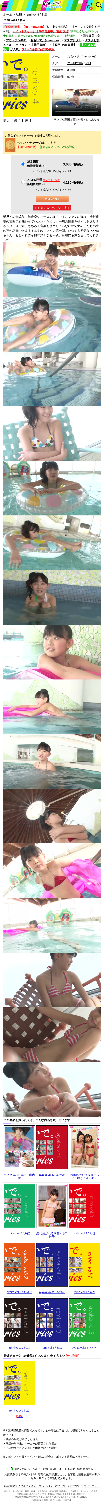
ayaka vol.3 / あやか (85, 1347)
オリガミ (21, 44)
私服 (19, 14)
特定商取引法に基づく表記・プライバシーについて (35, 1486)
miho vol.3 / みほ (84, 1233)
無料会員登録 (85, 1468)
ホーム (7, 14)
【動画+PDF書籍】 (64, 44)
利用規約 (73, 1486)
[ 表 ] (16, 120)
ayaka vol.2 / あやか (19, 1292)
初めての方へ (20, 1468)
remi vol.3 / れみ (52, 1347)
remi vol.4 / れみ (19, 1410)
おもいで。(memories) (45, 40)
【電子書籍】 (39, 44)
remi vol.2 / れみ (19, 1347)
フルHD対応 (75, 63)
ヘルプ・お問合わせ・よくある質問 (53, 1468)
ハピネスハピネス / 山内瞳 (19, 1176)
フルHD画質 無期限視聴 (43, 182)
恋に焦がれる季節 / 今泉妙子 (52, 1235)
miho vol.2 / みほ (19, 1233)
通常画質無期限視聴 (36, 164)
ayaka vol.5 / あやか (52, 1175)
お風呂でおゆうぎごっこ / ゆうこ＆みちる (84, 1176)
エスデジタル (72, 40)
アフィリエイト (90, 1486)
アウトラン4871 (16, 40)
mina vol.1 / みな (84, 1292)
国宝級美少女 (91, 35)
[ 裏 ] (26, 120)
